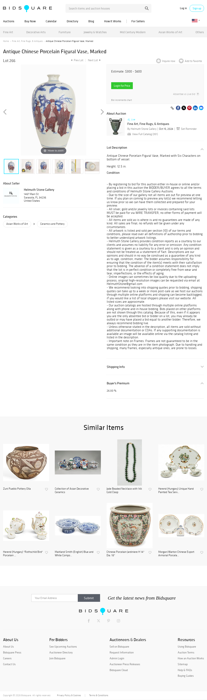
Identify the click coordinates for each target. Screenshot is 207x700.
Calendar (51, 21)
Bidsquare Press (12, 652)
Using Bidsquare (187, 646)
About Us (8, 646)
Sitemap (183, 664)
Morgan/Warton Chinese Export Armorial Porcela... (176, 553)
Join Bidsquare (57, 658)
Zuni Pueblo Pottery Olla (17, 488)
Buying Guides (186, 676)
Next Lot (94, 60)
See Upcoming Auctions (63, 646)
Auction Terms (186, 652)
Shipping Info (116, 367)
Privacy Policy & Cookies (69, 695)
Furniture (65, 32)
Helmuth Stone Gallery (39, 190)
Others (199, 32)
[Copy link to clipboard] (172, 108)
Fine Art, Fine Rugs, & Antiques (27, 41)
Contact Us (9, 664)
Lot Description (117, 147)
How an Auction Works (191, 658)
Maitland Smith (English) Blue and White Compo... (74, 553)
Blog (91, 21)
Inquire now (168, 61)
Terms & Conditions (98, 695)
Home (6, 41)
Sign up (197, 8)
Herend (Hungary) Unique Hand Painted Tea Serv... (176, 490)
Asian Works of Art (170, 32)
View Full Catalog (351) (142, 134)
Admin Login (117, 658)
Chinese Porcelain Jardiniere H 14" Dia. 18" (125, 553)
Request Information (122, 652)
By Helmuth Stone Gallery (141, 128)
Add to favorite (193, 61)
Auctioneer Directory (61, 652)
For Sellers (138, 21)
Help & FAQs (185, 670)
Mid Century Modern (133, 32)
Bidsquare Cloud (119, 670)
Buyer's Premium (118, 383)
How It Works (112, 21)
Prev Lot (76, 60)
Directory (72, 21)
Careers (7, 658)
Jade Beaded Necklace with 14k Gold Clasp (124, 490)
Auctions (8, 21)
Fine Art (8, 32)
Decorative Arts (36, 32)
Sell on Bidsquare (119, 646)
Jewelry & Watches (95, 32)
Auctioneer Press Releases (125, 664)
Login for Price (122, 85)
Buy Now (30, 21)
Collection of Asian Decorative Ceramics (72, 490)
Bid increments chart (121, 100)
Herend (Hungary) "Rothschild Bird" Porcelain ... (23, 553)
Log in (183, 8)
